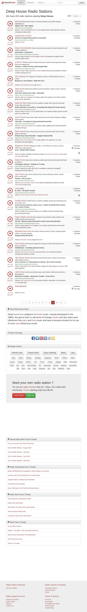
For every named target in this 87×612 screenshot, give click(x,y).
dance (23, 156)
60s (18, 368)
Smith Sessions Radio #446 (17, 511)
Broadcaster (49, 601)
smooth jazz (17, 353)
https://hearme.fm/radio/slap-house (24, 95)
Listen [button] (21, 2)
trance (39, 85)
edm (22, 85)
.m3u (11, 28)
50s (49, 368)
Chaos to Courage (14, 543)
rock (20, 358)
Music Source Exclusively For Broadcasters (22, 535)
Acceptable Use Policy (52, 604)
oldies (72, 357)
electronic (42, 195)
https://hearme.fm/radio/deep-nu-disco (25, 109)
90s (47, 266)
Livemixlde (19, 188)
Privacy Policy (49, 606)
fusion (37, 182)
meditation (61, 368)
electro (50, 154)
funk (34, 320)
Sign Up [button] (30, 395)
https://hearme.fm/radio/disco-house (25, 138)
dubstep (26, 85)
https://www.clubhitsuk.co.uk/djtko (24, 40)
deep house (73, 362)
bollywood (42, 368)
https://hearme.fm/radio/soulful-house (25, 209)
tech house (24, 252)
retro (44, 111)
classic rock (33, 353)
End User (48, 599)
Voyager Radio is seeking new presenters (21, 479)
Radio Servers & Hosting (55, 585)
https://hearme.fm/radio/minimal (23, 28)
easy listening (50, 353)
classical (48, 358)
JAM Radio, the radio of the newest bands (21, 507)
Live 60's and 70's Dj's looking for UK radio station (24, 475)
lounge (20, 362)
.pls (8, 28)
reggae (58, 362)
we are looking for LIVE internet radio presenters (23, 488)
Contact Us (9, 606)
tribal (16, 227)
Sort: (69, 16)
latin (22, 280)
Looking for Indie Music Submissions (19, 516)
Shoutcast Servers (51, 588)
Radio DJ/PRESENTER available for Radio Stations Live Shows (28, 471)
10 (57, 302)
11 (61, 302)
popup (10, 30)
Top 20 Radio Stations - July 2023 (18, 452)
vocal (54, 97)
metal (65, 362)
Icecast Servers (50, 590)
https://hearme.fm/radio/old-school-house (26, 264)
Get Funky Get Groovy (15, 539)
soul (18, 323)
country (37, 358)
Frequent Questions (12, 599)
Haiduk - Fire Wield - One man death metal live (23, 530)
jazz (22, 182)
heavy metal (72, 365)
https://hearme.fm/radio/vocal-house (25, 123)
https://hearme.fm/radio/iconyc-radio (25, 68)
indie (19, 156)
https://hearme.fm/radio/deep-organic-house (27, 223)
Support (8, 604)
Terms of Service (52, 596)
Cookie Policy (49, 608)
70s (35, 362)
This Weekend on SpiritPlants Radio (19, 499)
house (38, 30)
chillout (28, 362)
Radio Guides (10, 601)
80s (13, 358)
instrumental (19, 185)
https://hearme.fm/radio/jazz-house (24, 180)
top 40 (12, 362)
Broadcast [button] (31, 2)
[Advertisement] (43, 420)
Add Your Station (11, 588)
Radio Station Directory (15, 585)
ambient (42, 56)
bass (33, 97)
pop (18, 365)
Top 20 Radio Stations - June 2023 (19, 456)
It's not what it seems (14, 526)
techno (33, 30)
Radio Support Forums (15, 596)
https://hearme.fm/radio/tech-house (24, 250)
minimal (23, 30)
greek (12, 365)
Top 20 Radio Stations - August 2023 (19, 448)
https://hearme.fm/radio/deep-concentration (27, 54)
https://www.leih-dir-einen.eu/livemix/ (25, 193)
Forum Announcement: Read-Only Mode (21, 443)
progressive (32, 71)
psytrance (63, 365)
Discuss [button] (41, 2)
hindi (68, 368)
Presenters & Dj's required (16, 484)
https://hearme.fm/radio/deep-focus (24, 166)
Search (82, 2)
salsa (34, 368)
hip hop (56, 365)
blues (63, 353)
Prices (26, 390)
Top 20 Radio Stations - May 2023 (19, 460)
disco (28, 111)
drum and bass (31, 365)
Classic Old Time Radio (15, 503)
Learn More (19, 395)
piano (63, 266)
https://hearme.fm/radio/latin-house (24, 278)
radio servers (29, 387)
